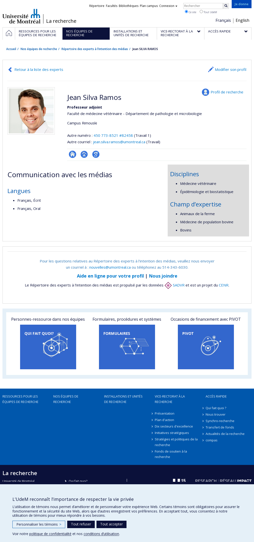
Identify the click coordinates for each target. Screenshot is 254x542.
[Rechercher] (226, 6)
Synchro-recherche (220, 421)
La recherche (61, 21)
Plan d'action (164, 420)
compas (212, 440)
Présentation (164, 413)
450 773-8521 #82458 (113, 135)
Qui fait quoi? (78, 481)
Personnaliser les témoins (38, 524)
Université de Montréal (21, 16)
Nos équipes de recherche (39, 49)
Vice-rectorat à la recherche (170, 399)
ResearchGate (72, 154)
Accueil (11, 49)
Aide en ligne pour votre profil (110, 276)
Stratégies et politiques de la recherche (176, 442)
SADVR (174, 285)
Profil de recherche (227, 91)
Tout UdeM (208, 12)
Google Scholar (96, 154)
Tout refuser (81, 524)
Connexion (168, 6)
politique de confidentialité (50, 533)
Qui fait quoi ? (216, 408)
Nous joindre (163, 276)
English (242, 20)
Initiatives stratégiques (172, 432)
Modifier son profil (230, 69)
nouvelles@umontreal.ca (110, 267)
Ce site (190, 12)
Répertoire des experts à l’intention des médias (95, 49)
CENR (223, 285)
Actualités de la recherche (225, 433)
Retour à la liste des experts (38, 69)
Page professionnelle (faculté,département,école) (84, 154)
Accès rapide (216, 396)
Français (223, 20)
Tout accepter (111, 524)
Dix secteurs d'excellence (174, 426)
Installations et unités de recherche (123, 399)
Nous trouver (215, 414)
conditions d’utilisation (101, 533)
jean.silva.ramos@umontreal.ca (119, 141)
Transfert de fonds (220, 427)
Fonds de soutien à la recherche (171, 454)
